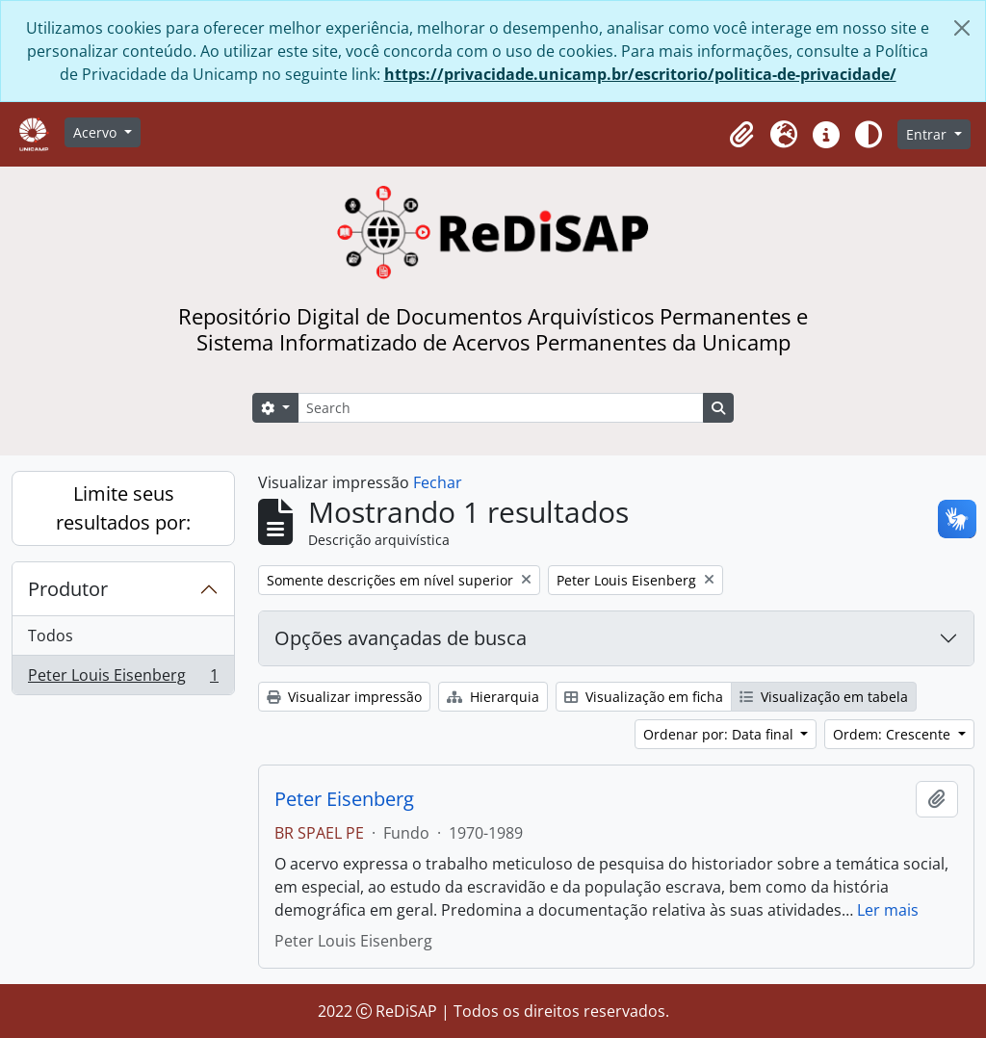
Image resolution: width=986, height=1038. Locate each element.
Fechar (437, 482)
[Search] (501, 408)
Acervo (96, 132)
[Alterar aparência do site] (868, 135)
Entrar (928, 134)
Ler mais (888, 910)
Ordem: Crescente (893, 734)
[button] (741, 135)
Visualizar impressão (344, 697)
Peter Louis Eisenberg (123, 678)
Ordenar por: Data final (720, 734)
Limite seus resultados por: (123, 507)
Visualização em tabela (824, 697)
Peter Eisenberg (344, 799)
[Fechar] (962, 28)
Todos (50, 635)
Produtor (68, 589)
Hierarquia (493, 697)
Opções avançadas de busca (400, 638)
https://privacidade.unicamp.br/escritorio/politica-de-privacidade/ (640, 74)
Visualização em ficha (643, 697)
